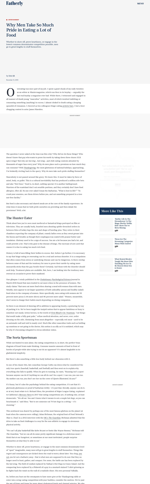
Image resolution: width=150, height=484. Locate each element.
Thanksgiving (30, 167)
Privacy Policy (132, 182)
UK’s (52, 418)
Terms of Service (124, 182)
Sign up (118, 186)
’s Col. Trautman (63, 313)
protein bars (68, 106)
